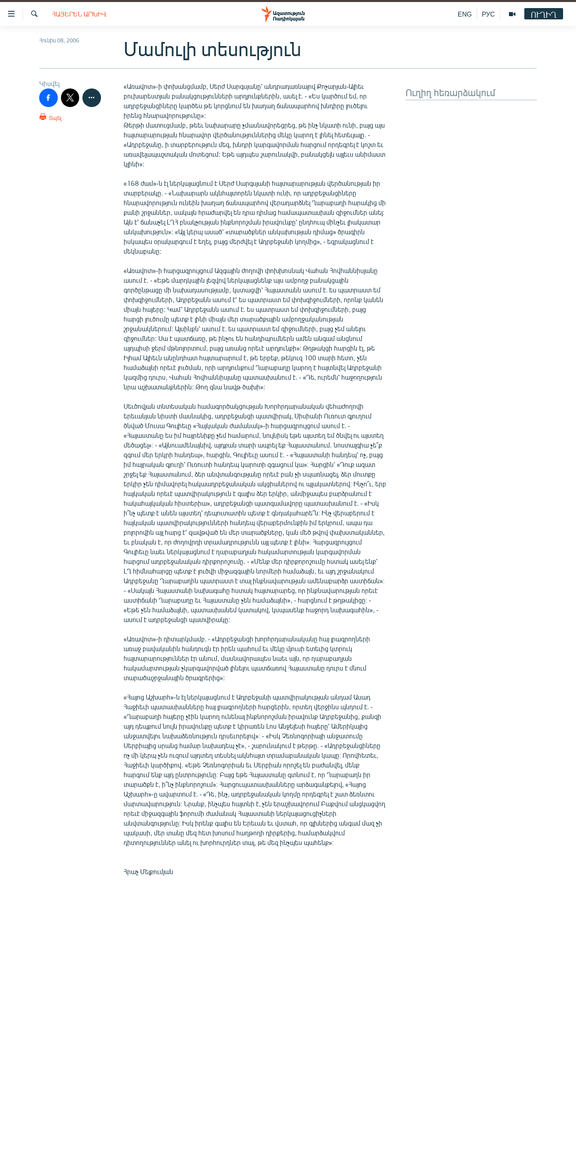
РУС (488, 14)
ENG (465, 14)
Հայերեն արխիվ (79, 14)
